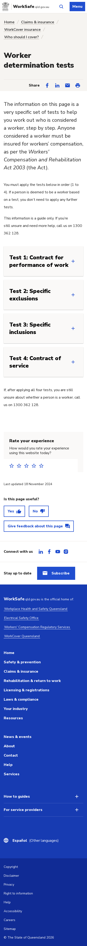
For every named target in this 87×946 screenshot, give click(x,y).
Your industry (16, 708)
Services (11, 774)
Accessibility (13, 911)
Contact (11, 755)
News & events (18, 736)
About (9, 746)
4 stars (35, 465)
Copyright (11, 867)
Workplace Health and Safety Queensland (35, 609)
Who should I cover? (21, 37)
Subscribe (61, 573)
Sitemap (10, 929)
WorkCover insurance (22, 29)
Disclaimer (11, 875)
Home (9, 22)
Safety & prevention (22, 662)
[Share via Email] (67, 85)
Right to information (18, 893)
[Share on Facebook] (47, 85)
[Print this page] (77, 85)
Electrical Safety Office (21, 618)
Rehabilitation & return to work (32, 680)
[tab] (41, 551)
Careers (9, 920)
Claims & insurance (37, 22)
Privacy (9, 884)
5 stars (42, 465)
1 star (13, 465)
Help (8, 764)
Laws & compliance (21, 699)
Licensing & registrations (26, 690)
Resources (13, 718)
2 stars (20, 465)
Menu (77, 6)
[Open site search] (61, 6)
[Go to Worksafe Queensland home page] (26, 6)
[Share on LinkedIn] (57, 85)
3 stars (28, 465)
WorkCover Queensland (22, 636)
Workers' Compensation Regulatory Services (37, 627)
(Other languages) (36, 840)
